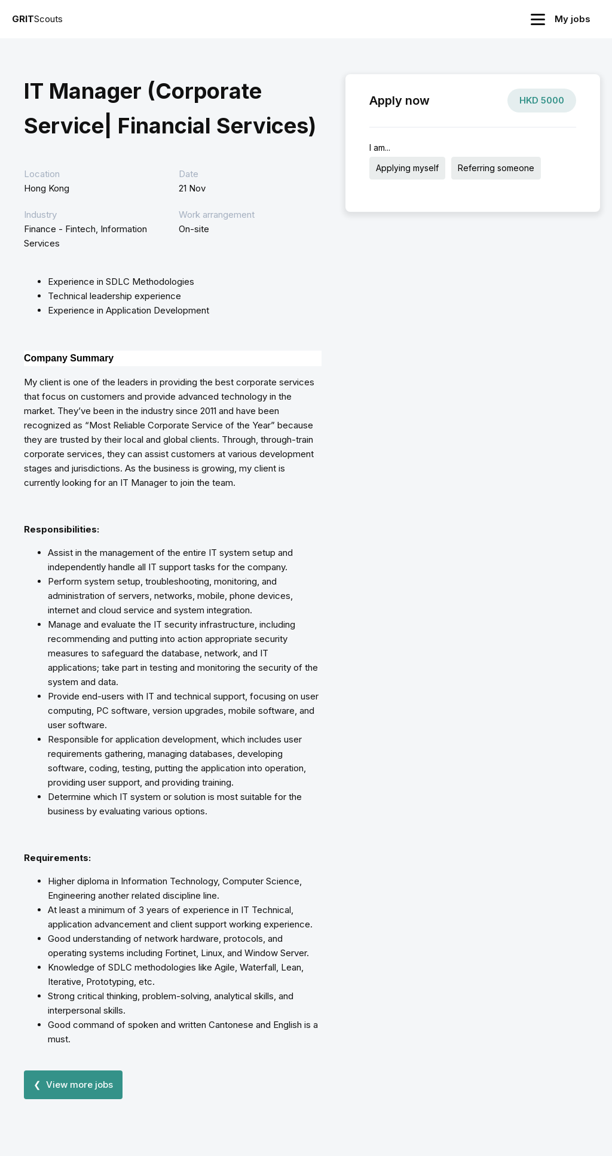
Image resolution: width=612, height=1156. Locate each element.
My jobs (572, 19)
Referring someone (496, 168)
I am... (379, 147)
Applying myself (407, 168)
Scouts (37, 19)
